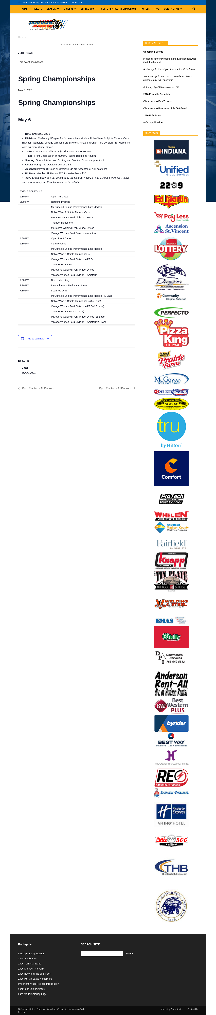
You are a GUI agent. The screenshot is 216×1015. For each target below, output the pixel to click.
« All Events (25, 53)
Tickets (37, 8)
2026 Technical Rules (29, 963)
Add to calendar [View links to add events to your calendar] (36, 338)
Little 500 (88, 8)
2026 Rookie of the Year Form (34, 973)
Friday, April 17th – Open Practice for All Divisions (169, 69)
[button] (194, 9)
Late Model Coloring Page (32, 993)
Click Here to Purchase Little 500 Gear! (165, 108)
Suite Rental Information (118, 8)
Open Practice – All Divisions (37, 388)
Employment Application (31, 953)
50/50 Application (27, 958)
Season (53, 8)
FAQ (156, 8)
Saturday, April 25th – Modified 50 (160, 87)
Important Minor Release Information (38, 983)
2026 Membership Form (31, 968)
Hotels (145, 8)
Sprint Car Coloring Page (31, 988)
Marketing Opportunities (172, 1009)
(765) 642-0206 (76, 2)
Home (24, 8)
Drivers (70, 8)
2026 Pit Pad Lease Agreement (35, 978)
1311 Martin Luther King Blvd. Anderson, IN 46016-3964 (42, 2)
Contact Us (173, 8)
